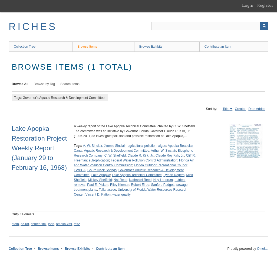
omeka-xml (64, 224)
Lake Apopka (100, 175)
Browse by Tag (44, 84)
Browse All (20, 84)
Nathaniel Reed (140, 180)
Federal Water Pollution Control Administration (144, 160)
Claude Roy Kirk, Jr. (170, 155)
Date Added (256, 109)
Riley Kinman (119, 185)
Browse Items (87, 46)
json (51, 224)
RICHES (33, 26)
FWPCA (79, 170)
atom (15, 224)
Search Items (70, 84)
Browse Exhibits (150, 46)
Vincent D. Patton (98, 194)
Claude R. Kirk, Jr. (141, 155)
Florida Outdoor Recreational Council (160, 165)
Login (247, 5)
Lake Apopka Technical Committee (137, 175)
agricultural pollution (142, 146)
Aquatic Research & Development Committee (116, 151)
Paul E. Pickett (97, 185)
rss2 (77, 224)
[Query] (209, 26)
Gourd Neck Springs (102, 170)
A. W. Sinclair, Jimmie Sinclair (104, 146)
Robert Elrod (140, 185)
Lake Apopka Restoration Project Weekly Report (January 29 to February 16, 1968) (39, 148)
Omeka (262, 249)
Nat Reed (120, 180)
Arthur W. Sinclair (163, 151)
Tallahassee (107, 190)
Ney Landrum (163, 180)
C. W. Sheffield (115, 155)
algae (162, 146)
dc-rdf (25, 224)
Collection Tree (24, 46)
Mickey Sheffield (100, 180)
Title (226, 109)
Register (265, 5)
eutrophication (99, 160)
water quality (122, 194)
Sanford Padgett (163, 185)
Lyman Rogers (173, 175)
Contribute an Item (218, 46)
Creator (240, 109)
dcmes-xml (39, 224)
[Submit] (264, 26)
